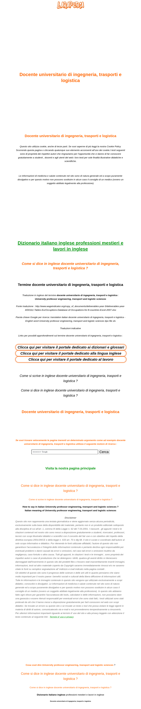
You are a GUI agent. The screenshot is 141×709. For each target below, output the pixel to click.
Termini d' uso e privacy (62, 617)
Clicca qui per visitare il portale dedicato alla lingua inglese (70, 353)
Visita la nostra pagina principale (70, 468)
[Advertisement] (70, 34)
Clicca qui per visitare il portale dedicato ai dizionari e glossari (71, 347)
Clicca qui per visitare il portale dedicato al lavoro (71, 359)
